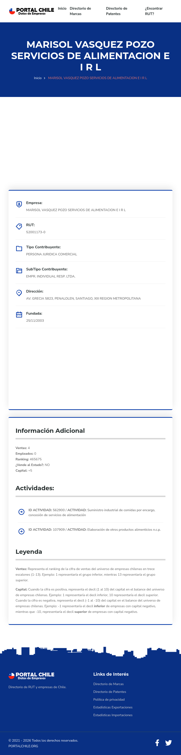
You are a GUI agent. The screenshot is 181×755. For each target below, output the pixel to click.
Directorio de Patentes (116, 11)
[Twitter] (169, 743)
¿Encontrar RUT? (154, 11)
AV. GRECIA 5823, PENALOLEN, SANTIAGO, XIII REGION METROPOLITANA (83, 298)
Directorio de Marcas (80, 11)
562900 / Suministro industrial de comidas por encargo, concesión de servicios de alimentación (92, 512)
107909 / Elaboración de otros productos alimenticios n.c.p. (95, 529)
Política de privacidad (109, 699)
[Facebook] (157, 743)
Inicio (62, 8)
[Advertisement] (90, 130)
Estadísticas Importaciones (112, 715)
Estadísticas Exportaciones (112, 707)
